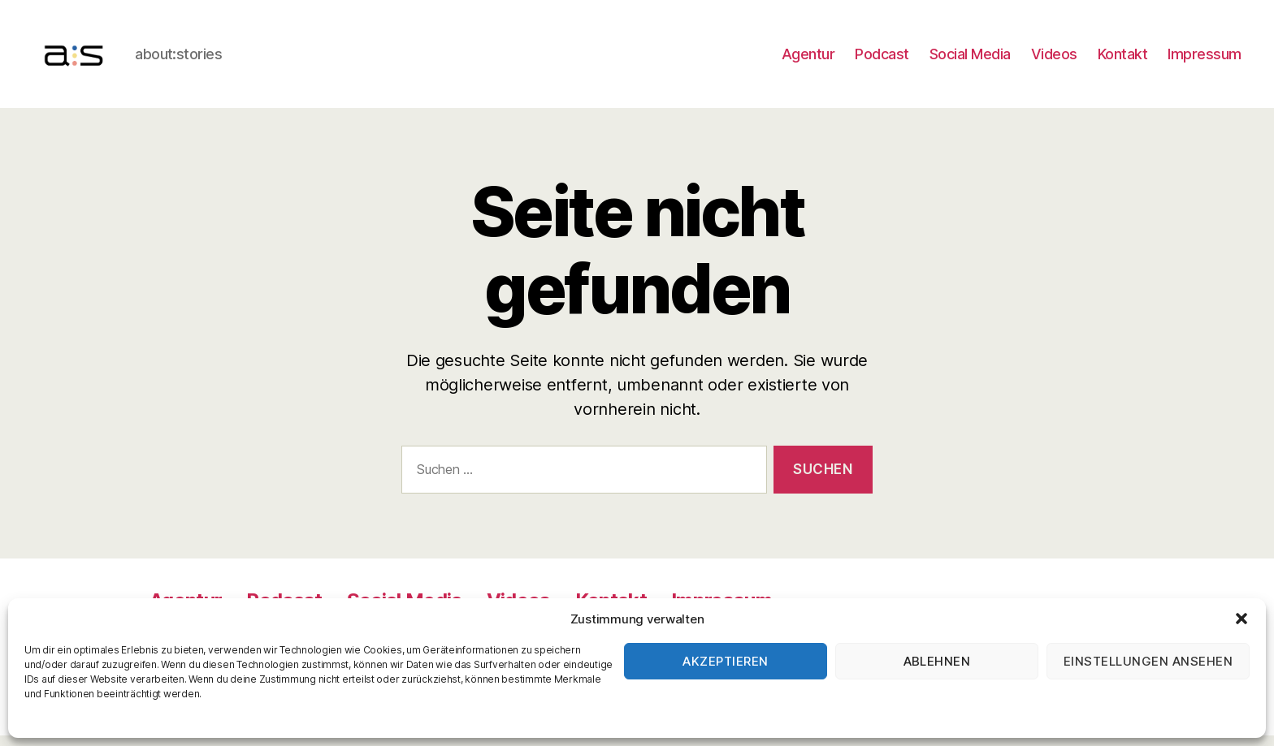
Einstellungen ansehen (1148, 661)
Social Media (970, 58)
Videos (1054, 58)
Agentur (808, 58)
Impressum (1205, 58)
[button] (1241, 618)
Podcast (882, 58)
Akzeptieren (725, 661)
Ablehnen (937, 661)
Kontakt (1123, 58)
